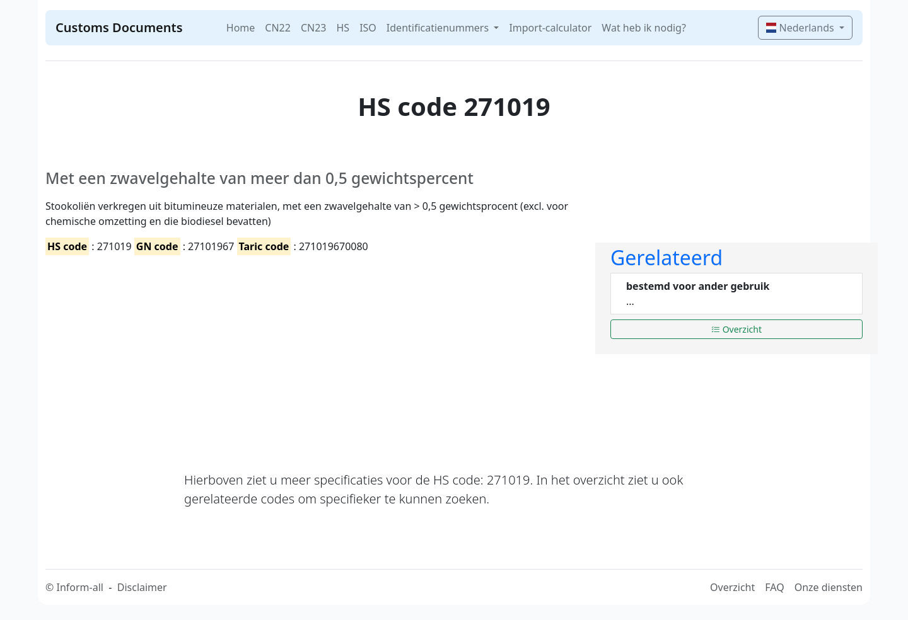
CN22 (278, 28)
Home (240, 28)
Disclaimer (142, 587)
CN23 (314, 28)
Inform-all (79, 587)
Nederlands (801, 28)
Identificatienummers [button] (439, 28)
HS (342, 28)
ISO (367, 28)
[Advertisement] (312, 352)
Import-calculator (550, 28)
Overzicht (736, 329)
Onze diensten (828, 587)
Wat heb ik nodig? (644, 28)
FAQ (774, 587)
